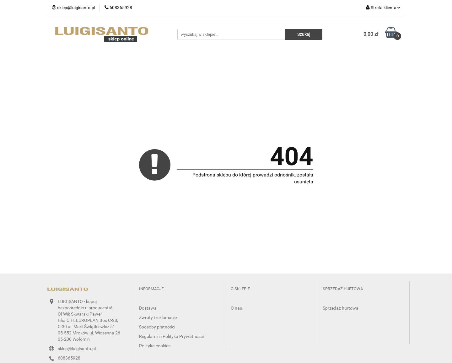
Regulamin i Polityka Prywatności (171, 336)
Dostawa (148, 308)
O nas (236, 308)
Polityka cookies (154, 345)
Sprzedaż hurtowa (340, 308)
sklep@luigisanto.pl (77, 348)
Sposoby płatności (157, 326)
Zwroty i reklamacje (158, 317)
